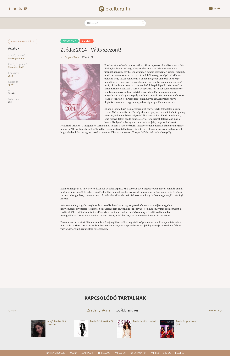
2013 (10, 75)
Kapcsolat (120, 352)
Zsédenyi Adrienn (16, 58)
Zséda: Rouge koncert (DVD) (178, 323)
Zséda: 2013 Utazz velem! (136, 321)
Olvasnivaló (70, 41)
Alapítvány (87, 352)
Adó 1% (167, 352)
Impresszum (104, 352)
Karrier (155, 352)
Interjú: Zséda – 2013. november (48, 323)
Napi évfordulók (55, 352)
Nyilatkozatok (138, 352)
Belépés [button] (179, 352)
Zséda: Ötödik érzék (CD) (93, 321)
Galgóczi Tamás (72, 57)
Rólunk (73, 352)
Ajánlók (86, 41)
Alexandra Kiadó (16, 67)
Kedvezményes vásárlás (23, 41)
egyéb (11, 84)
